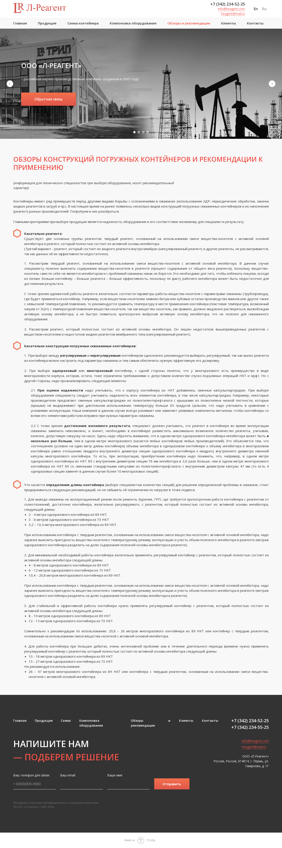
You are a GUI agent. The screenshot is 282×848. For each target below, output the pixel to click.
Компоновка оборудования (133, 23)
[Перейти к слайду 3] (143, 132)
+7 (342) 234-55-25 (250, 727)
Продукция (47, 23)
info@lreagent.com (231, 9)
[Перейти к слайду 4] (148, 132)
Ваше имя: (115, 775)
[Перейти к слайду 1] (134, 132)
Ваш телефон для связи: (31, 775)
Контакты (255, 23)
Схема (66, 720)
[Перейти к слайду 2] (139, 132)
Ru (264, 8)
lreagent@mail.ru (233, 13)
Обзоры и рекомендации (188, 23)
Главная (20, 23)
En (256, 8)
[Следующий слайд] (272, 83)
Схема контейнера (83, 23)
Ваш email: (68, 775)
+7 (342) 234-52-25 (227, 4)
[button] (48, 99)
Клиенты (228, 23)
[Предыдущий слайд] (10, 83)
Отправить (172, 784)
